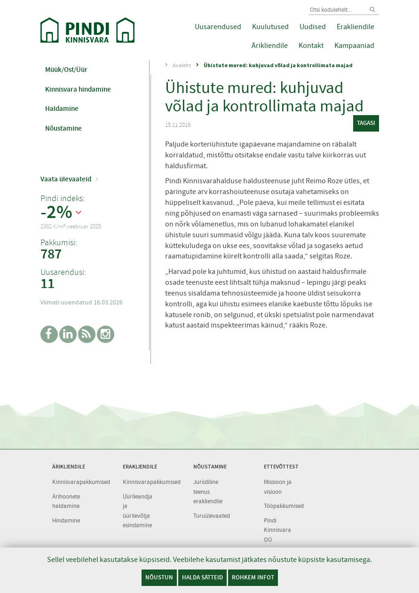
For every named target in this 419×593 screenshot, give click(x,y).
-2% (56, 212)
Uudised (313, 26)
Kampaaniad (354, 45)
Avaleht (182, 65)
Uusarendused (218, 26)
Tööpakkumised (284, 506)
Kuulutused (270, 26)
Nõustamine (63, 128)
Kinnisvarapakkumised (81, 482)
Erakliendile (355, 26)
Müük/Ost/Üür (66, 69)
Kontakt (311, 45)
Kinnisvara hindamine (78, 89)
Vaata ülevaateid (65, 179)
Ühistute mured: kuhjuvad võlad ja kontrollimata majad (278, 65)
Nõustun (159, 577)
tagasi (366, 123)
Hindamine (66, 520)
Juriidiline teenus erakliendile (207, 491)
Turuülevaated (211, 516)
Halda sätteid (202, 577)
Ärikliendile (270, 45)
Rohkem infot (253, 577)
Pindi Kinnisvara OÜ (277, 530)
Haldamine (62, 108)
